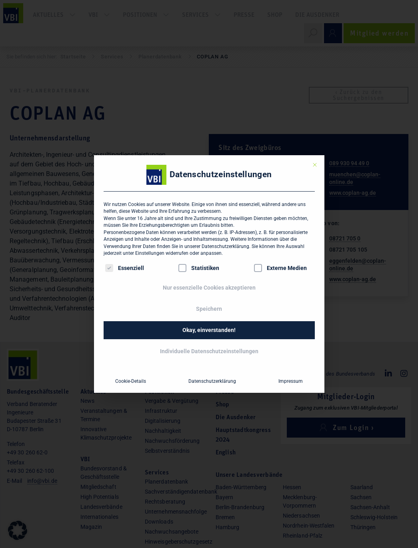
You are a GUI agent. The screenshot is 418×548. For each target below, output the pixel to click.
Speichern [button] (209, 309)
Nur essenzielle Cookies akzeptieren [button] (209, 287)
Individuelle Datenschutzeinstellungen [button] (209, 351)
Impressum (290, 381)
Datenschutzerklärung (225, 246)
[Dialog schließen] (314, 164)
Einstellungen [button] (149, 253)
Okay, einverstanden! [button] (209, 330)
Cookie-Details (130, 381)
